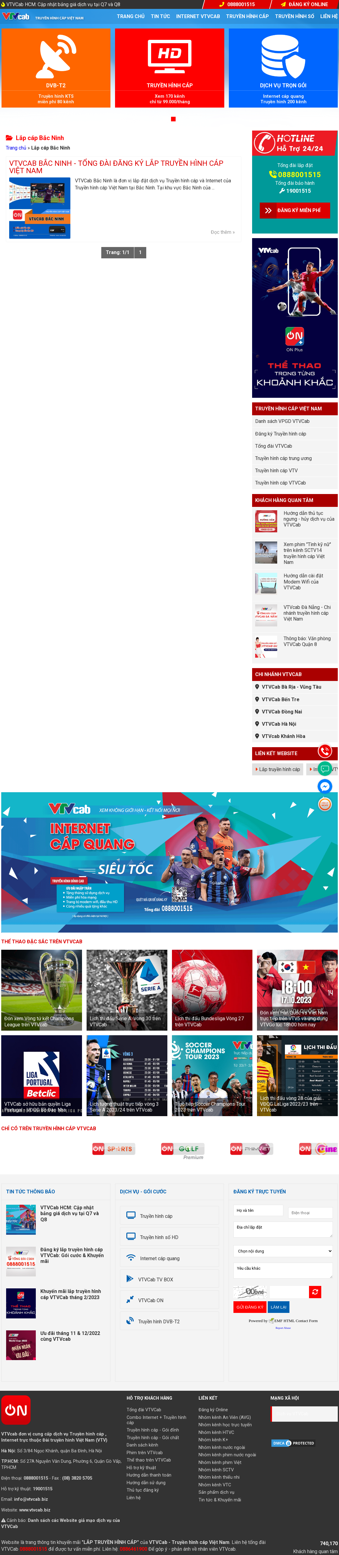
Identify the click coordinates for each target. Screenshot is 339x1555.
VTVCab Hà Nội (279, 724)
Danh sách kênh (142, 1445)
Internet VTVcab (198, 16)
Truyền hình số (294, 16)
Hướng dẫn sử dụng (146, 1482)
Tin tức (160, 16)
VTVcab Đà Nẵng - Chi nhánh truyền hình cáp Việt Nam (307, 613)
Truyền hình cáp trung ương (283, 458)
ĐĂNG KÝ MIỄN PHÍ (299, 210)
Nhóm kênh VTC (215, 1485)
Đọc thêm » (223, 232)
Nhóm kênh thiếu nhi (219, 1477)
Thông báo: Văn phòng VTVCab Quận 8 (307, 641)
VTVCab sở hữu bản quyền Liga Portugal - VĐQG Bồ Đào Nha (37, 1107)
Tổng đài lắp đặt (295, 165)
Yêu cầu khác (283, 1271)
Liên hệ (329, 16)
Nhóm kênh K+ (213, 1440)
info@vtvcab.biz (31, 1499)
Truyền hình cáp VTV (276, 470)
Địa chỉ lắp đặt (283, 1230)
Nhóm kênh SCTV (216, 1470)
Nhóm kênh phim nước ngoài (227, 1455)
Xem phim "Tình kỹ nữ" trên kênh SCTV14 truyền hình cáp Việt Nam (307, 553)
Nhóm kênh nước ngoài (222, 1447)
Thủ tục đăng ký (143, 1490)
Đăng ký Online (213, 1409)
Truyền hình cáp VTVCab (280, 483)
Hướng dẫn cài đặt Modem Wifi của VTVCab (303, 581)
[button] (166, 119)
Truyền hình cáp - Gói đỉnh (153, 1430)
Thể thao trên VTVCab (149, 1460)
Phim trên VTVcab (145, 1452)
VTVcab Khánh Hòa (283, 736)
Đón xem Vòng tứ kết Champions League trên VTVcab (39, 1021)
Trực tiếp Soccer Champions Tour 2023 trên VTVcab (210, 1107)
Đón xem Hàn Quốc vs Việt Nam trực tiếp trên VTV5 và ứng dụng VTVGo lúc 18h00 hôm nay (294, 1018)
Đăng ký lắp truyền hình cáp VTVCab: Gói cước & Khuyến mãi (72, 1255)
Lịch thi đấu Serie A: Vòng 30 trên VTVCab (125, 1021)
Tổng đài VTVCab (273, 446)
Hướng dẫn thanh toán (149, 1475)
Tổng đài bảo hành (295, 183)
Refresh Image (315, 1292)
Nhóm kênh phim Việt (220, 1462)
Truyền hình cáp (247, 16)
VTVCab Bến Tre (281, 699)
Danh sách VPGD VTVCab (282, 421)
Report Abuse (283, 1327)
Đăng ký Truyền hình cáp (280, 434)
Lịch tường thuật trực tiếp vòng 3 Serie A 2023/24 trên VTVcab (124, 1107)
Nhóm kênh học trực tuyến (225, 1425)
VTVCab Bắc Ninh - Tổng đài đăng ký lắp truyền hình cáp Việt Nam (116, 167)
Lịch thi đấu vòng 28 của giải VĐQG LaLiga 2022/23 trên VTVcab (290, 1104)
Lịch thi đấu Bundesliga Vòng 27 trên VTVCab (209, 1021)
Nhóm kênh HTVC (216, 1432)
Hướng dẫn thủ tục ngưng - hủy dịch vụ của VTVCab (309, 519)
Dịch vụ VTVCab (292, 1413)
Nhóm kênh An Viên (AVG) (225, 1417)
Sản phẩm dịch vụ (216, 1492)
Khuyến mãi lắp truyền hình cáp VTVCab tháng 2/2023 (70, 1294)
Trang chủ (131, 16)
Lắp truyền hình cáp (279, 769)
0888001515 (299, 174)
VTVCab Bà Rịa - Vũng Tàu (291, 687)
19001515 (298, 191)
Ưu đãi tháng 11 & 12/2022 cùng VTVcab (70, 1336)
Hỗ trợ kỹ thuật (141, 1467)
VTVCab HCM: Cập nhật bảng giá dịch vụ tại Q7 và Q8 (63, 4)
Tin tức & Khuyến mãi (220, 1500)
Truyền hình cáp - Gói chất (153, 1437)
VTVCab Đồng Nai (282, 712)
